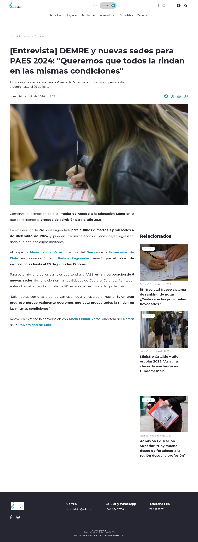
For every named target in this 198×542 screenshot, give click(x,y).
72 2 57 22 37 (156, 509)
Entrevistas (126, 15)
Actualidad (56, 15)
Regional (72, 15)
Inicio (12, 36)
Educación (39, 36)
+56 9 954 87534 (115, 509)
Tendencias (88, 15)
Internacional (107, 15)
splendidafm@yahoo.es (79, 509)
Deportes (142, 15)
